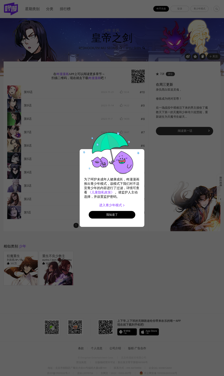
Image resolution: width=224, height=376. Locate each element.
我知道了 (112, 214)
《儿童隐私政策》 (101, 192)
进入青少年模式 (112, 205)
